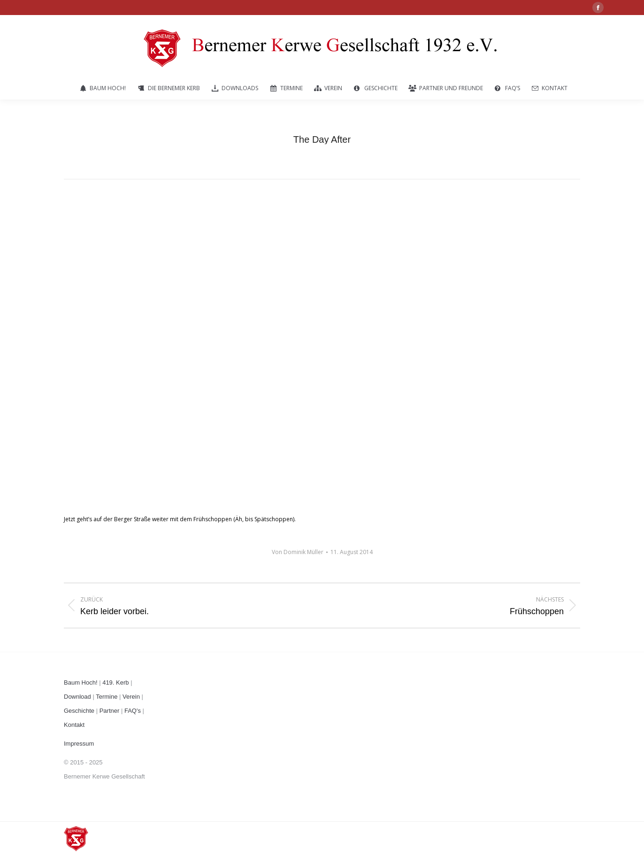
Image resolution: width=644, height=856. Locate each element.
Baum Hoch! (81, 682)
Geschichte (79, 710)
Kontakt (74, 724)
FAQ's (132, 710)
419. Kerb (115, 682)
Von (297, 552)
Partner (110, 710)
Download (77, 696)
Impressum (79, 743)
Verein (131, 696)
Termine (106, 696)
